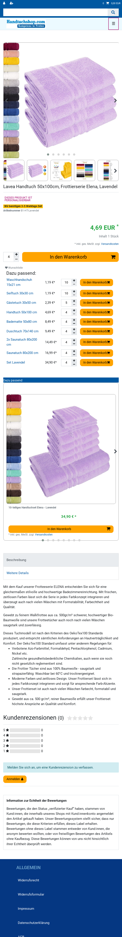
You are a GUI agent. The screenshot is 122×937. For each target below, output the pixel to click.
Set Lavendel (16, 362)
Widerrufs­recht (28, 880)
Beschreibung (16, 560)
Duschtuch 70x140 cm (22, 331)
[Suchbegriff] (55, 12)
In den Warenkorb (83, 257)
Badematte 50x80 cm (22, 322)
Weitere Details (18, 573)
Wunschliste (14, 267)
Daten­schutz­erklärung (33, 923)
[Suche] (113, 12)
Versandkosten (109, 243)
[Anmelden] (5, 3)
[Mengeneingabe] (8, 257)
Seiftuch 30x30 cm (20, 293)
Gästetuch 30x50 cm (21, 303)
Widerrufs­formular (31, 894)
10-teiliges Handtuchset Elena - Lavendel (32, 507)
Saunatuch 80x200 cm (22, 353)
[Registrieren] (12, 3)
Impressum (26, 909)
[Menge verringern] (16, 259)
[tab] (61, 559)
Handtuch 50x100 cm (22, 312)
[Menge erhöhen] (16, 254)
